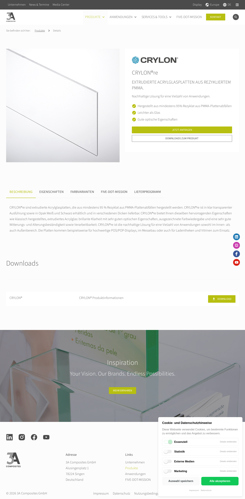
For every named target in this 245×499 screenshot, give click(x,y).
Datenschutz (206, 490)
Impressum (194, 490)
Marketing (180, 471)
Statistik (179, 451)
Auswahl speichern (180, 481)
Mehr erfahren (122, 390)
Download (221, 299)
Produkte (40, 30)
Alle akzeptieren (219, 481)
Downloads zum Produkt (182, 138)
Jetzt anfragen (182, 130)
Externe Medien (184, 461)
